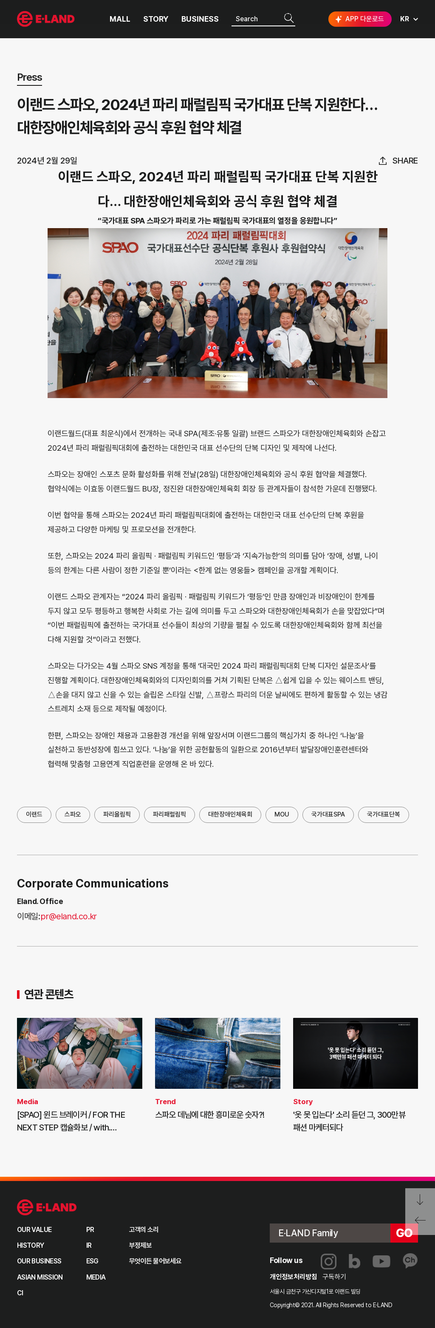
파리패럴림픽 (169, 814)
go (404, 1233)
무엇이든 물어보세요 (155, 1261)
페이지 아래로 (420, 1200)
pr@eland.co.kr (68, 916)
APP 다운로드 (358, 19)
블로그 (354, 1261)
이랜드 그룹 (47, 1207)
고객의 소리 (144, 1230)
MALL (120, 19)
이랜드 (34, 814)
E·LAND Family (308, 1232)
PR (90, 1230)
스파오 (73, 814)
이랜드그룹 (46, 19)
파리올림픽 (117, 814)
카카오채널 (410, 1261)
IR (89, 1245)
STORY (156, 19)
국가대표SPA (328, 814)
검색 (288, 18)
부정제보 (140, 1245)
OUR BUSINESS (39, 1261)
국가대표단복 (383, 814)
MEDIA (96, 1277)
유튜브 (381, 1261)
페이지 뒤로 (420, 1223)
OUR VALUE (34, 1230)
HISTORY (30, 1245)
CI (20, 1293)
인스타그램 (328, 1261)
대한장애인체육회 (230, 814)
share (405, 160)
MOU (281, 814)
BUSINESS (200, 19)
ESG (92, 1261)
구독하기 (334, 1277)
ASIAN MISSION (40, 1277)
